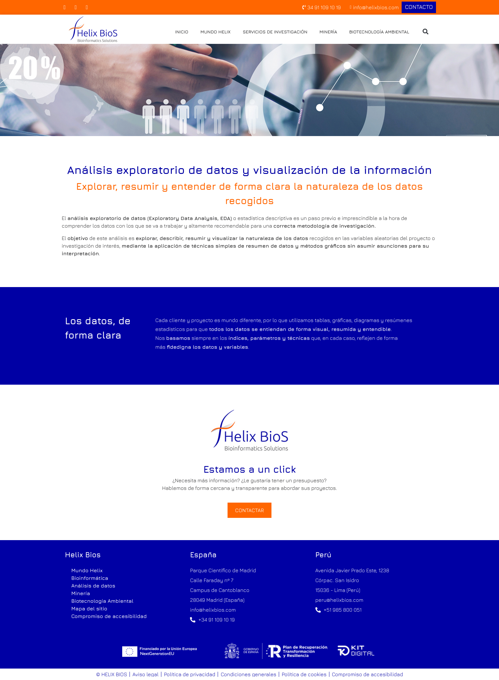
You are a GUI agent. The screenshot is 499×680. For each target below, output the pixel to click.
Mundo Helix (215, 31)
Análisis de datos (93, 585)
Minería (328, 31)
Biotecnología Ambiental (379, 31)
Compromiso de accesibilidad (109, 616)
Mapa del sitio (89, 608)
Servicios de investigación (275, 31)
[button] (425, 31)
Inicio (181, 31)
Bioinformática (89, 578)
